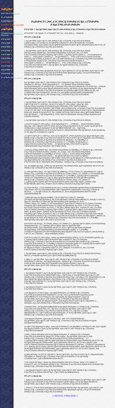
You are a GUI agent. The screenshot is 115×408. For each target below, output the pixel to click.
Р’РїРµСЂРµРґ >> (71, 396)
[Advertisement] (65, 13)
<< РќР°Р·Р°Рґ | (58, 396)
